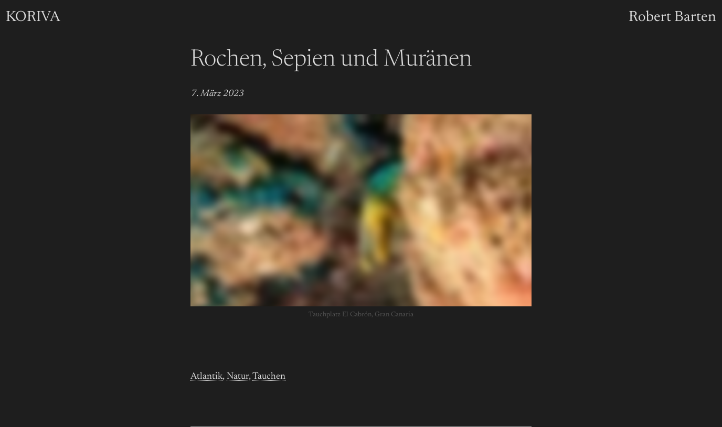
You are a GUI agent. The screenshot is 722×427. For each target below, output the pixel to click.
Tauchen (268, 376)
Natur (238, 376)
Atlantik (206, 376)
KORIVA (33, 17)
